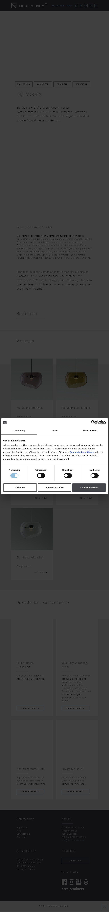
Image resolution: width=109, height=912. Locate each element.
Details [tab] (54, 430)
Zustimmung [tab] (18, 430)
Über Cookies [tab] (90, 430)
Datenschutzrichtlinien (82, 452)
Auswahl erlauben (54, 487)
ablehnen (20, 487)
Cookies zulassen (89, 487)
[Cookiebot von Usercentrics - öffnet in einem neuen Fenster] (93, 422)
